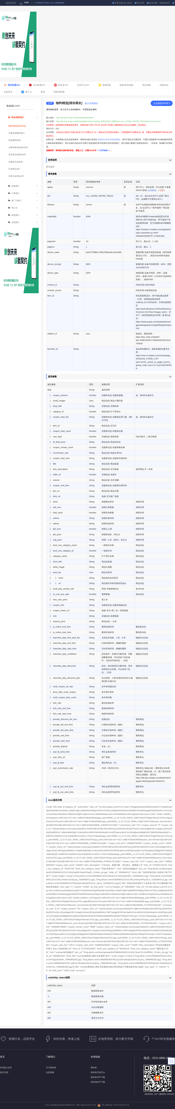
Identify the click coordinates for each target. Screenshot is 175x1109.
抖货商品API (14, 169)
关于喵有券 (51, 1067)
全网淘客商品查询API (18, 147)
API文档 (139, 3)
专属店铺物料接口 (16, 133)
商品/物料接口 (17, 117)
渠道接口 (15, 215)
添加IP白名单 (103, 139)
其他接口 (15, 222)
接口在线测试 (91, 103)
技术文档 (151, 3)
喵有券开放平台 (98, 1072)
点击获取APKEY (161, 103)
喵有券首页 (11, 3)
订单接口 (15, 193)
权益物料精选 (14, 140)
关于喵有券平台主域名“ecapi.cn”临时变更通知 (49, 3)
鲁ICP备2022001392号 (87, 1105)
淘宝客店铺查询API (17, 154)
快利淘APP (165, 3)
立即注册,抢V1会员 (122, 3)
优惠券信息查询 (15, 162)
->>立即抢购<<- (104, 150)
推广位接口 (16, 200)
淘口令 (14, 208)
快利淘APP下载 (98, 1082)
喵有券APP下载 (98, 1077)
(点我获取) (152, 190)
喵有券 (94, 1067)
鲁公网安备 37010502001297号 (113, 1105)
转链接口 (15, 186)
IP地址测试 (115, 139)
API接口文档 (6, 1067)
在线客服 (50, 1072)
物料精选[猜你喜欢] (17, 126)
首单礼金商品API (16, 176)
